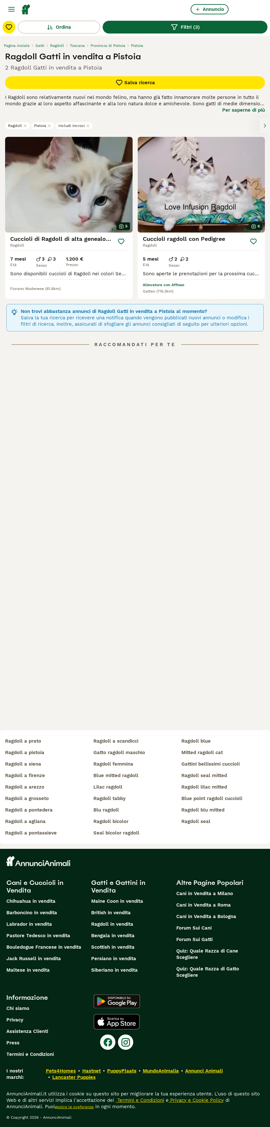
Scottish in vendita (113, 947)
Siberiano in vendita (114, 970)
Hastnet (91, 1071)
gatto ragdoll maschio (119, 752)
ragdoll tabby (109, 798)
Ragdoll (17, 125)
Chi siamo (17, 1008)
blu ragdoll (106, 810)
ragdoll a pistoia (24, 752)
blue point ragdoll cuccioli (211, 798)
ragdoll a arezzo (24, 787)
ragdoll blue (196, 741)
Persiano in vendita (113, 958)
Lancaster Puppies (74, 1077)
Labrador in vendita (29, 924)
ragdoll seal (195, 821)
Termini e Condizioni (30, 1054)
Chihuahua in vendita (30, 901)
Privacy (14, 1020)
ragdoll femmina (113, 764)
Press (12, 1043)
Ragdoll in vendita (112, 924)
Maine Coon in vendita (117, 901)
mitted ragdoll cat (202, 752)
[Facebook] (107, 1042)
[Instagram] (125, 1042)
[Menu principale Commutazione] (11, 9)
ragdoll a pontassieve (31, 833)
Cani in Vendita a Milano (204, 893)
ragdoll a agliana (25, 821)
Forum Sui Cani (194, 928)
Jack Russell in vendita (33, 958)
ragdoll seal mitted (204, 775)
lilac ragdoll (107, 787)
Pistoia (42, 125)
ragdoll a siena (23, 764)
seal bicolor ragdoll (116, 833)
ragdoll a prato (23, 741)
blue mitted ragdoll (115, 775)
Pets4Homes (61, 1071)
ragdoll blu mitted (202, 810)
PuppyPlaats (121, 1071)
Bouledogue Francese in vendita (43, 947)
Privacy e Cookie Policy (196, 1100)
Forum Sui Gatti (194, 939)
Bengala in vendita (113, 935)
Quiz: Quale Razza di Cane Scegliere (207, 954)
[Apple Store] (116, 1021)
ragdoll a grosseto (27, 798)
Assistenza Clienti (27, 1031)
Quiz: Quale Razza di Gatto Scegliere (207, 972)
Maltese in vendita (28, 970)
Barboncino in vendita (31, 913)
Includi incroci (74, 125)
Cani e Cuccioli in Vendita (34, 886)
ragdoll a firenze (25, 775)
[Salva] (121, 241)
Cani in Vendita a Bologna (206, 916)
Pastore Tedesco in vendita (38, 935)
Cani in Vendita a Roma (203, 905)
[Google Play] (117, 1001)
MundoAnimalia (161, 1071)
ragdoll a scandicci (115, 741)
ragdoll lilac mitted (204, 787)
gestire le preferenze (74, 1107)
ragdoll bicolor (110, 821)
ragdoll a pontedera (29, 810)
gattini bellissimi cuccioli (210, 764)
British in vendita (111, 913)
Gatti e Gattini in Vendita (118, 886)
